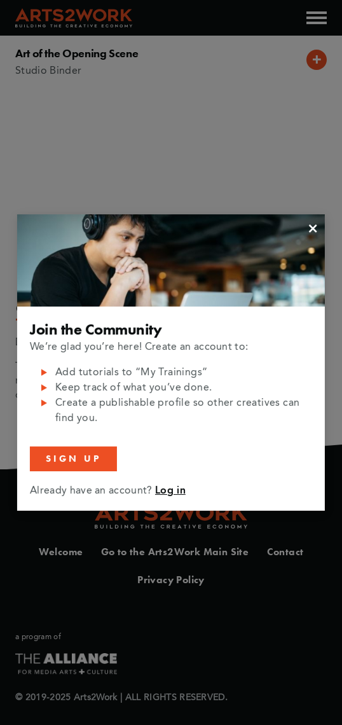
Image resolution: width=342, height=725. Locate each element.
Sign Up (73, 458)
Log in (170, 491)
